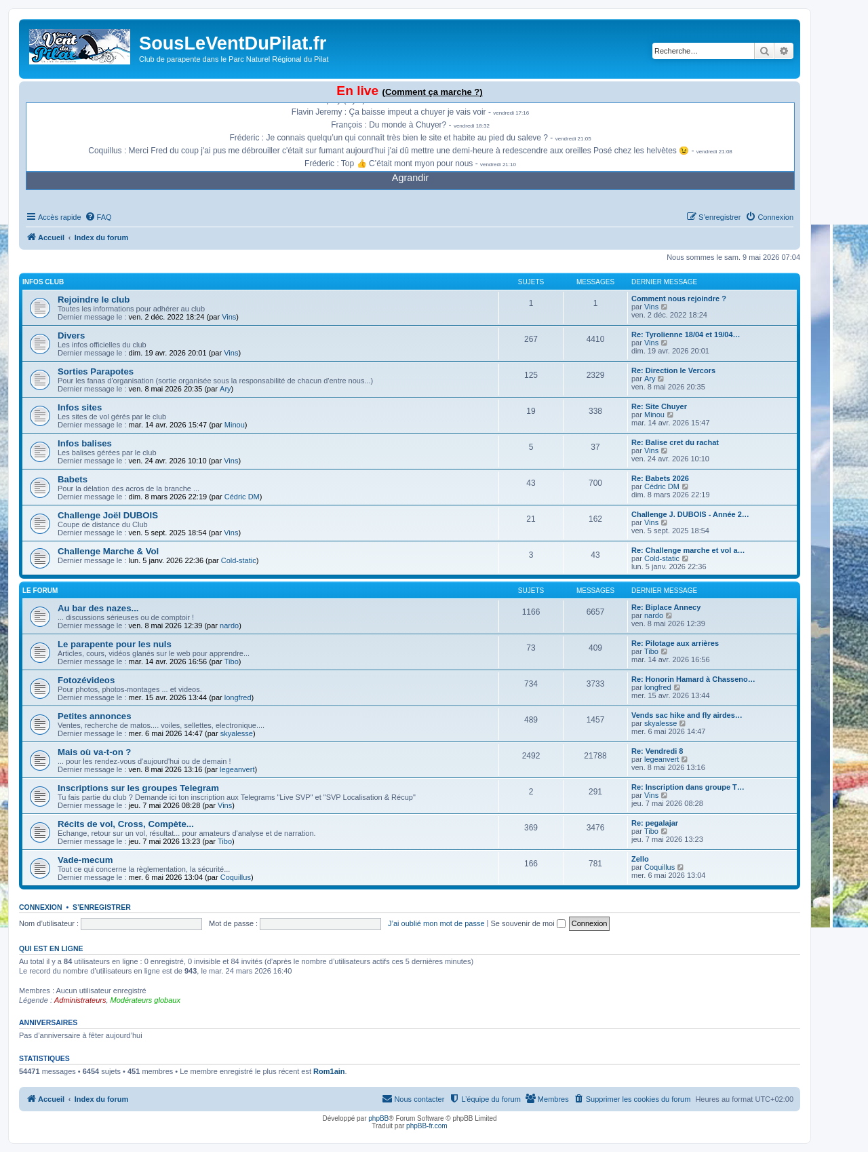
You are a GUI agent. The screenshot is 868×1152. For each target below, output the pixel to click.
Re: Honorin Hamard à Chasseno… (693, 679)
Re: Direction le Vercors (673, 370)
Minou (234, 425)
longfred (238, 697)
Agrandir (410, 177)
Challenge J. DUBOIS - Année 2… (690, 514)
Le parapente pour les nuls (115, 644)
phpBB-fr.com (427, 1126)
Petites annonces (94, 716)
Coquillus (235, 877)
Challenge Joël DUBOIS (108, 515)
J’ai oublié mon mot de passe (436, 923)
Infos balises (85, 443)
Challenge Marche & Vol (108, 551)
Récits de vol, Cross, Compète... (126, 824)
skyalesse (236, 733)
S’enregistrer (102, 907)
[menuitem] (98, 217)
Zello (640, 859)
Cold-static (238, 560)
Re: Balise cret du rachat (675, 442)
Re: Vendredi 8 (657, 751)
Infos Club (43, 282)
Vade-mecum (85, 860)
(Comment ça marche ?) (432, 92)
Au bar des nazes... (98, 608)
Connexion (40, 907)
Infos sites (80, 407)
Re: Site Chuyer (659, 406)
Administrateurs (80, 1000)
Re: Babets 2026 (660, 478)
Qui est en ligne (51, 948)
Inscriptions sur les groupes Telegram (138, 788)
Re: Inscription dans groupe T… (688, 787)
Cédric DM (242, 497)
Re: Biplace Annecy (666, 607)
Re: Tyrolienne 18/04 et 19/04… (686, 334)
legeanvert (237, 769)
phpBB (378, 1118)
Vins (229, 317)
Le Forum (40, 590)
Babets (72, 479)
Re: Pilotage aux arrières (675, 643)
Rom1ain (328, 1071)
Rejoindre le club (94, 299)
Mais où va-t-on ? (94, 752)
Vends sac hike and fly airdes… (687, 715)
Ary (225, 389)
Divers (71, 335)
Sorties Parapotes (96, 371)
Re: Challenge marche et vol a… (688, 550)
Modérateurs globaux (145, 1000)
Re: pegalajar (654, 823)
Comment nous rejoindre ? (678, 298)
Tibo (231, 661)
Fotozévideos (86, 680)
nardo (229, 625)
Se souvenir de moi (528, 923)
